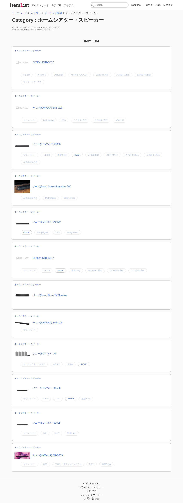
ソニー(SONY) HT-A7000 (47, 144)
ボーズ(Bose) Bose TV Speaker (50, 295)
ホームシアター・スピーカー (27, 50)
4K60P (77, 155)
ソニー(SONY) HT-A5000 (47, 221)
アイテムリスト (40, 5)
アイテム (69, 5)
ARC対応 (42, 75)
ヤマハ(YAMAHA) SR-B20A (48, 455)
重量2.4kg (71, 433)
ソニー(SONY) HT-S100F (47, 422)
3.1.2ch (26, 75)
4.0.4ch (56, 364)
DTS (64, 120)
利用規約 (91, 491)
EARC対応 (58, 75)
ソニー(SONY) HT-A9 (44, 353)
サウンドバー (29, 120)
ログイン (168, 5)
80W (58, 399)
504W (70, 364)
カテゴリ (56, 5)
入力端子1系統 (122, 75)
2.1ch (45, 399)
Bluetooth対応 (102, 75)
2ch (45, 433)
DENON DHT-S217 (43, 258)
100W (56, 433)
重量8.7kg (62, 155)
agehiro (96, 483)
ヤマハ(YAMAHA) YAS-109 (47, 322)
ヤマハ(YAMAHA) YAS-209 (47, 107)
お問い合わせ (91, 498)
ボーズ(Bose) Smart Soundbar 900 (52, 186)
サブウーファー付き (32, 82)
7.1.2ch (46, 155)
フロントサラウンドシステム (68, 464)
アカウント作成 (152, 5)
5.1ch (91, 464)
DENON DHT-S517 (43, 62)
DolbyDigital (48, 120)
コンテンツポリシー (91, 494)
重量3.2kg (106, 464)
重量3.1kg (86, 399)
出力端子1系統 (143, 75)
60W (45, 464)
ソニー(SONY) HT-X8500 (47, 388)
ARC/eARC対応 (30, 162)
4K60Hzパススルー (79, 75)
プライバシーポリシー (91, 487)
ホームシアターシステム (34, 364)
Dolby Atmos (112, 155)
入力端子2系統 (132, 155)
